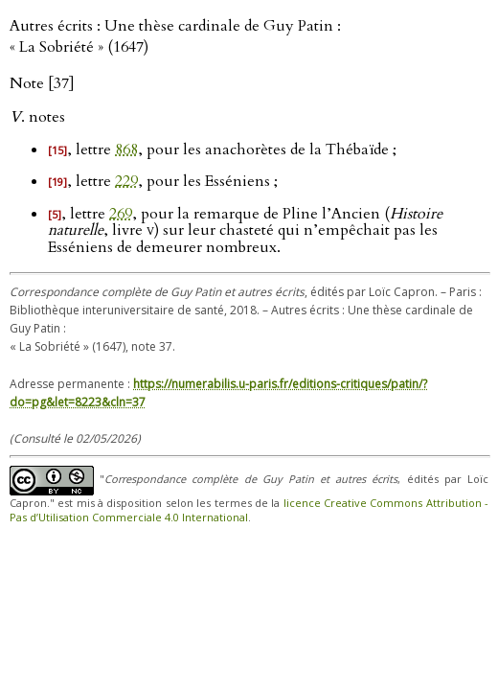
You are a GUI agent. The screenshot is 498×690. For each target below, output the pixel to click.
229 (126, 181)
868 (126, 149)
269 (120, 213)
